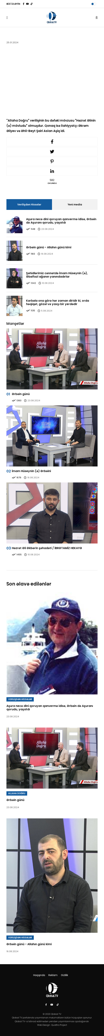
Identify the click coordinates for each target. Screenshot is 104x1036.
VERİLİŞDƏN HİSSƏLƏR (20, 699)
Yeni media (75, 204)
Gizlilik (64, 975)
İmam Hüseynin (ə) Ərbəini (31, 471)
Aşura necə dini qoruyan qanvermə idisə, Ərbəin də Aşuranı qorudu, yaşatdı (61, 221)
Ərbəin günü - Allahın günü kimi (48, 247)
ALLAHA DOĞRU (16, 793)
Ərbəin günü (21, 394)
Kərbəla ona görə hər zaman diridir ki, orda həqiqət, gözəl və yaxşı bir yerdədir (57, 302)
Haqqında (39, 975)
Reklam (53, 975)
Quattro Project (59, 1024)
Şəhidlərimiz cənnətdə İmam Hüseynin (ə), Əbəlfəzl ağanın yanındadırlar (57, 275)
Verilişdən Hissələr (29, 204)
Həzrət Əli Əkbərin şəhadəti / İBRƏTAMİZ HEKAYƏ (47, 548)
